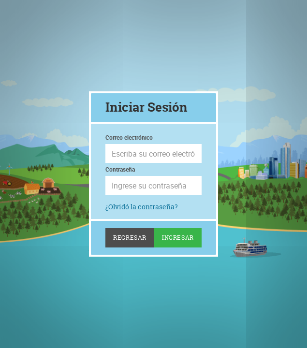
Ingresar (178, 237)
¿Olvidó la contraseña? (141, 206)
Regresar (129, 237)
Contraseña (120, 169)
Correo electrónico (129, 137)
